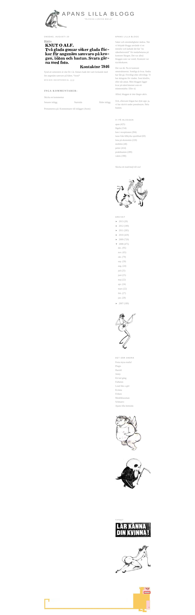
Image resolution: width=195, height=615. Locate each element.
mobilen (119, 144)
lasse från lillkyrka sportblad (128, 136)
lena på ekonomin (123, 140)
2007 (121, 303)
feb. (120, 293)
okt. (120, 257)
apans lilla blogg (98, 14)
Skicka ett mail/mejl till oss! (128, 167)
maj (120, 279)
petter (118, 148)
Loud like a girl (122, 386)
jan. (120, 297)
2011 (121, 230)
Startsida (78, 102)
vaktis (118, 156)
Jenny (118, 374)
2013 (121, 221)
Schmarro (119, 401)
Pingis (118, 366)
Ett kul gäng (121, 378)
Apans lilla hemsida (124, 406)
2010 (121, 235)
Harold (118, 370)
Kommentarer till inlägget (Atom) (75, 108)
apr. (120, 284)
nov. (120, 252)
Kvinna (118, 390)
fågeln (118, 128)
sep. (120, 261)
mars (120, 288)
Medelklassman (122, 398)
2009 (121, 239)
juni (120, 275)
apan (117, 124)
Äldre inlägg (105, 102)
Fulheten (119, 382)
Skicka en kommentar (54, 97)
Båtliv (48, 41)
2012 (121, 226)
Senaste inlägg (50, 102)
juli (120, 270)
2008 (121, 244)
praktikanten (121, 152)
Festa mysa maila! (123, 362)
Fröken (118, 394)
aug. (120, 266)
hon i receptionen (123, 132)
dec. (120, 248)
